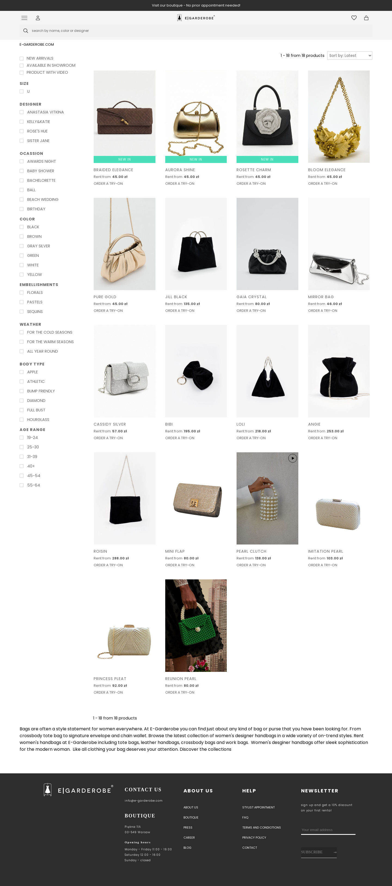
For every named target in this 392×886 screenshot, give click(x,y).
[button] (38, 18)
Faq (245, 817)
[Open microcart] (366, 17)
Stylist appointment (258, 807)
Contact (249, 847)
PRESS (187, 827)
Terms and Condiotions (261, 827)
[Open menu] (26, 18)
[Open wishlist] (354, 17)
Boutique (190, 817)
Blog (187, 847)
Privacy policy (254, 837)
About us (198, 790)
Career (189, 837)
